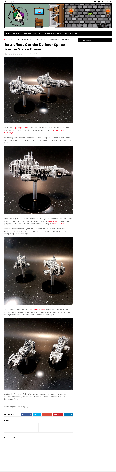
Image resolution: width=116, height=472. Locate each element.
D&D (40, 33)
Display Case (30, 33)
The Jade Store (70, 33)
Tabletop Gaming (53, 33)
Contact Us (16, 2)
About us (17, 33)
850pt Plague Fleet (20, 128)
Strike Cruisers (59, 224)
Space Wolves (53, 221)
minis (26, 39)
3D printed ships (38, 310)
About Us (7, 2)
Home (8, 33)
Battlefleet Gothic (16, 39)
